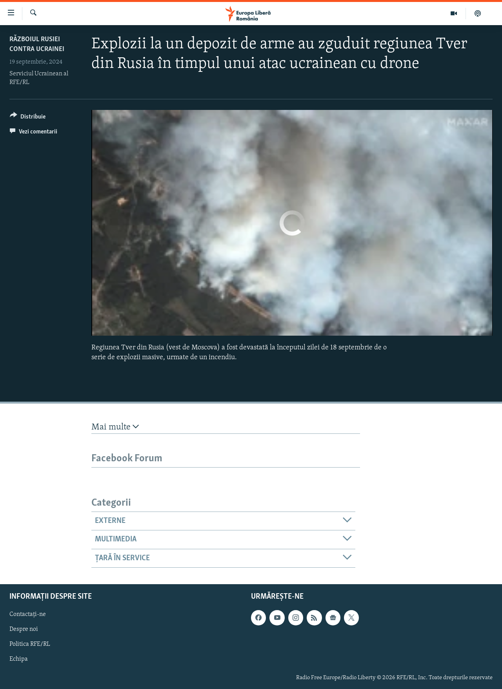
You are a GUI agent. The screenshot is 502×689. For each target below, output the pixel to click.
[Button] (27, 118)
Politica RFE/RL (29, 644)
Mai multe (115, 427)
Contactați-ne (27, 614)
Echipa (18, 659)
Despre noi (23, 629)
